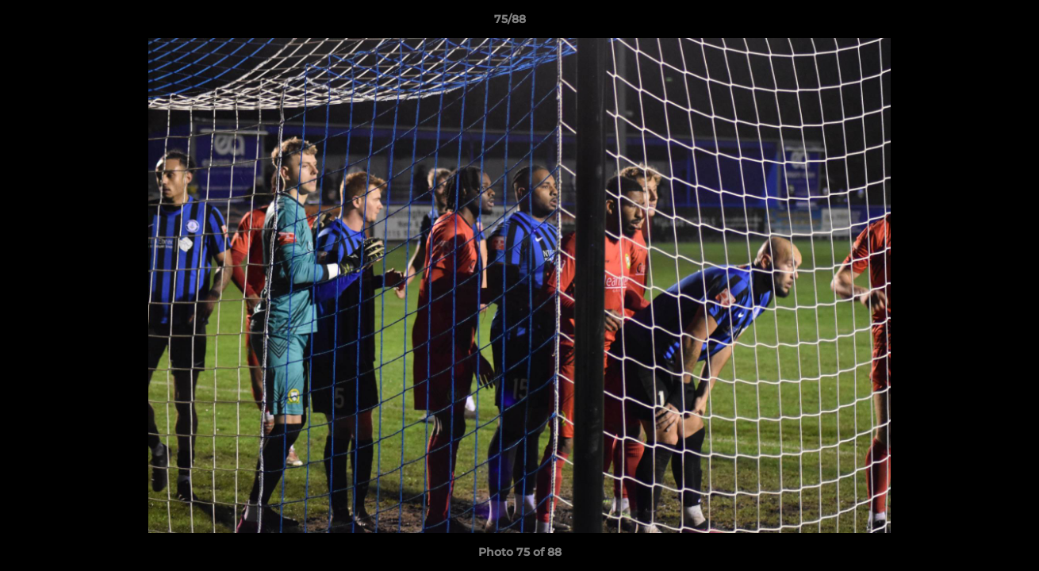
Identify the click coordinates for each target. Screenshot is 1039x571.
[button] (972, 23)
